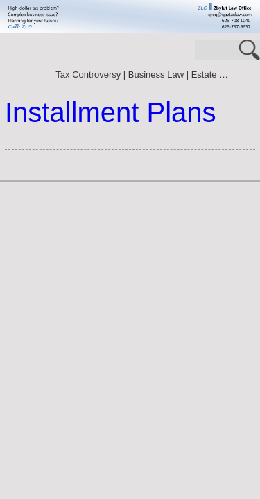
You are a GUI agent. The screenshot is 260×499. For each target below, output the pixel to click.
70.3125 (24, 59)
